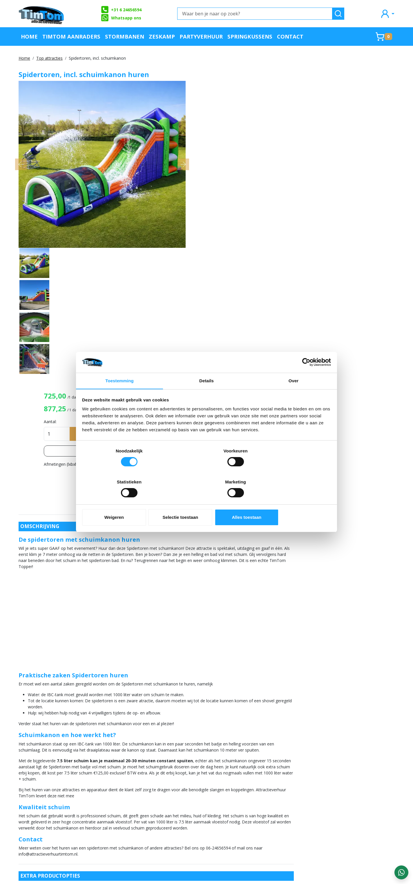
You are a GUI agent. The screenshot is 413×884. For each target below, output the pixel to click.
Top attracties (49, 58)
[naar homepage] (42, 13)
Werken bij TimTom (115, 819)
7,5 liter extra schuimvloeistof (89, 634)
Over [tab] (294, 396)
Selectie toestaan (206, 501)
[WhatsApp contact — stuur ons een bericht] (401, 872)
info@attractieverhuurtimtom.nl (53, 835)
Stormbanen (124, 36)
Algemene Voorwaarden (120, 809)
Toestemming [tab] (119, 396)
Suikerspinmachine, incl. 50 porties (93, 723)
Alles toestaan (290, 501)
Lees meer (362, 159)
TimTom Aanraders (71, 36)
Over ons (104, 781)
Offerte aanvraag (190, 781)
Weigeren (123, 501)
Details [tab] (206, 396)
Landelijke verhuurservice (275, 800)
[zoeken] (338, 14)
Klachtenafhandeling (270, 781)
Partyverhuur (201, 36)
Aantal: (280, 116)
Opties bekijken (334, 146)
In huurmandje (347, 129)
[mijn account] (387, 13)
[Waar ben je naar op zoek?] (254, 14)
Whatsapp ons (121, 18)
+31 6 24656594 (121, 10)
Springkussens (249, 36)
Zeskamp (162, 36)
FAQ (99, 790)
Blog (253, 790)
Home (29, 36)
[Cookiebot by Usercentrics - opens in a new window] (305, 378)
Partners (181, 790)
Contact (290, 36)
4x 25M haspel (74, 678)
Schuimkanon (312, 519)
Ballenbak (372, 507)
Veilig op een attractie (118, 800)
